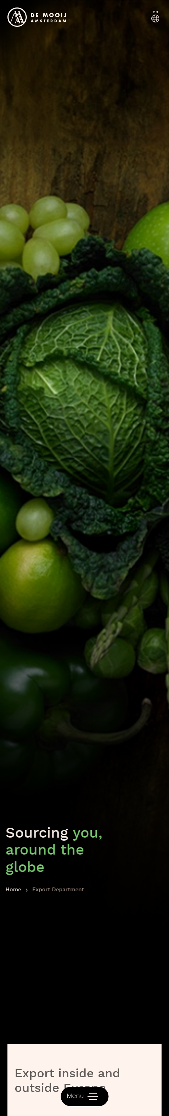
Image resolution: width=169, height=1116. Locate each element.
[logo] (37, 17)
